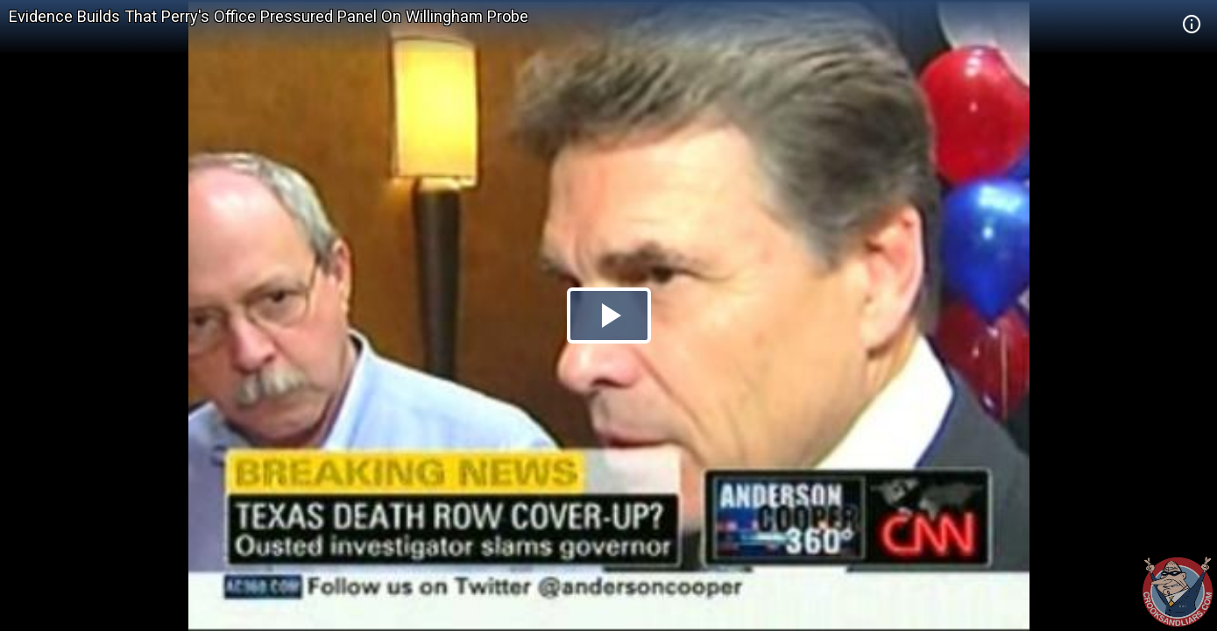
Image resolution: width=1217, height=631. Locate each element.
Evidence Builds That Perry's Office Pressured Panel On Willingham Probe (268, 16)
